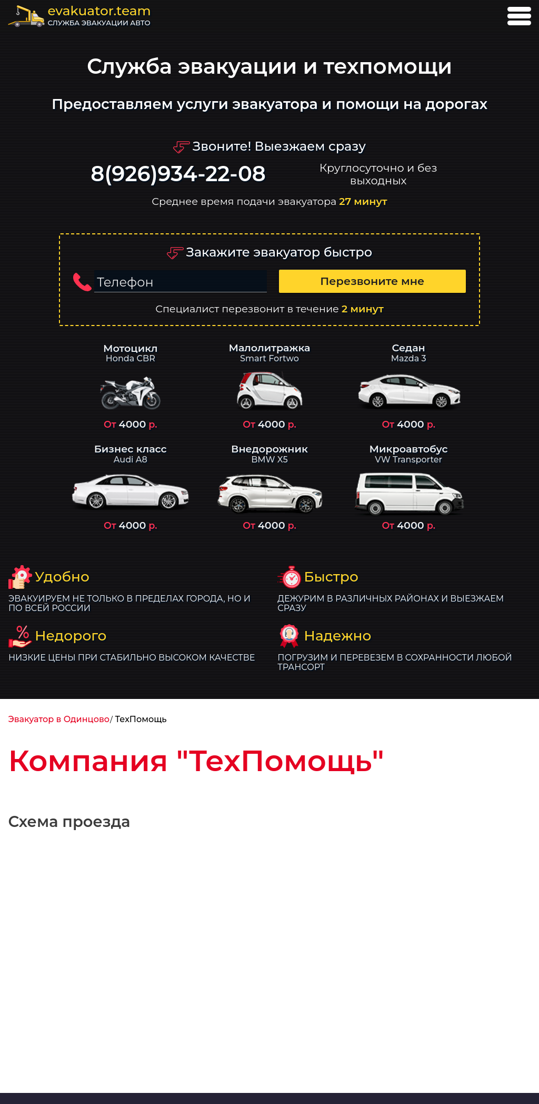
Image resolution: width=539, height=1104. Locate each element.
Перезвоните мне (372, 281)
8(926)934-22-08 (178, 174)
